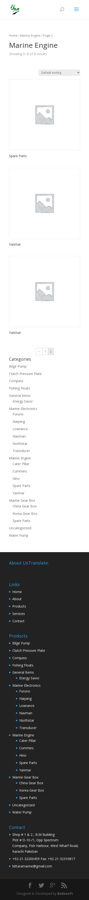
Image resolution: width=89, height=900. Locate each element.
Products (19, 606)
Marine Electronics (23, 408)
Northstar (20, 443)
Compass (16, 381)
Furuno (18, 414)
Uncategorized (20, 528)
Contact (18, 621)
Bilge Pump (18, 366)
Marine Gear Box (22, 500)
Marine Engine (20, 458)
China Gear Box (25, 506)
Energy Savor (23, 401)
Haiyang (19, 421)
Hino (16, 478)
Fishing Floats (19, 388)
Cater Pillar (21, 464)
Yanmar (18, 493)
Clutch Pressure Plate (25, 373)
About (17, 599)
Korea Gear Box (25, 513)
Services (18, 613)
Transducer (21, 450)
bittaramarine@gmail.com (32, 866)
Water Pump (18, 535)
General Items (20, 395)
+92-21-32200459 (26, 858)
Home (13, 35)
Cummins (20, 471)
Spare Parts (21, 485)
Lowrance (20, 429)
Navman (19, 436)
